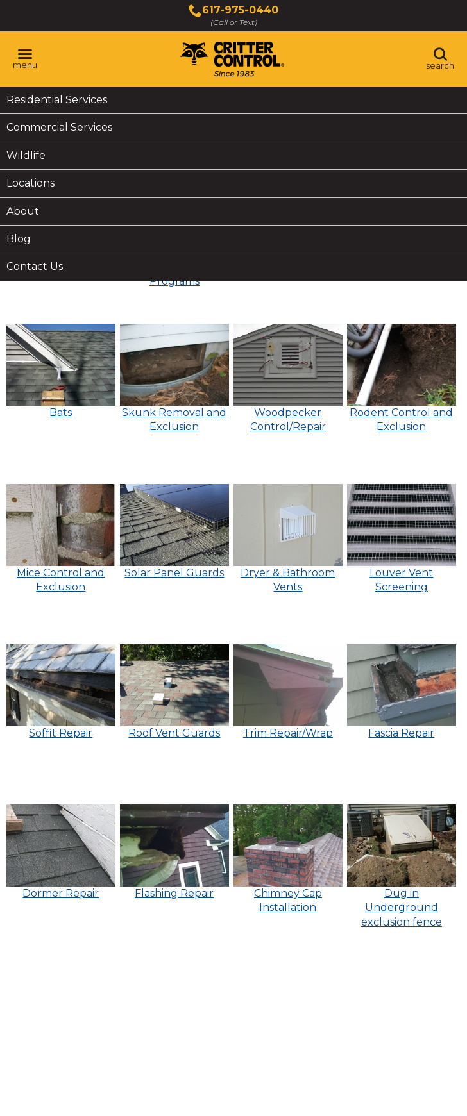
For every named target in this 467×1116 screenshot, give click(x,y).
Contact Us (34, 266)
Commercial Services (59, 127)
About (22, 211)
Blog (18, 239)
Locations (30, 183)
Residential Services (56, 100)
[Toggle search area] (440, 59)
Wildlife (26, 155)
